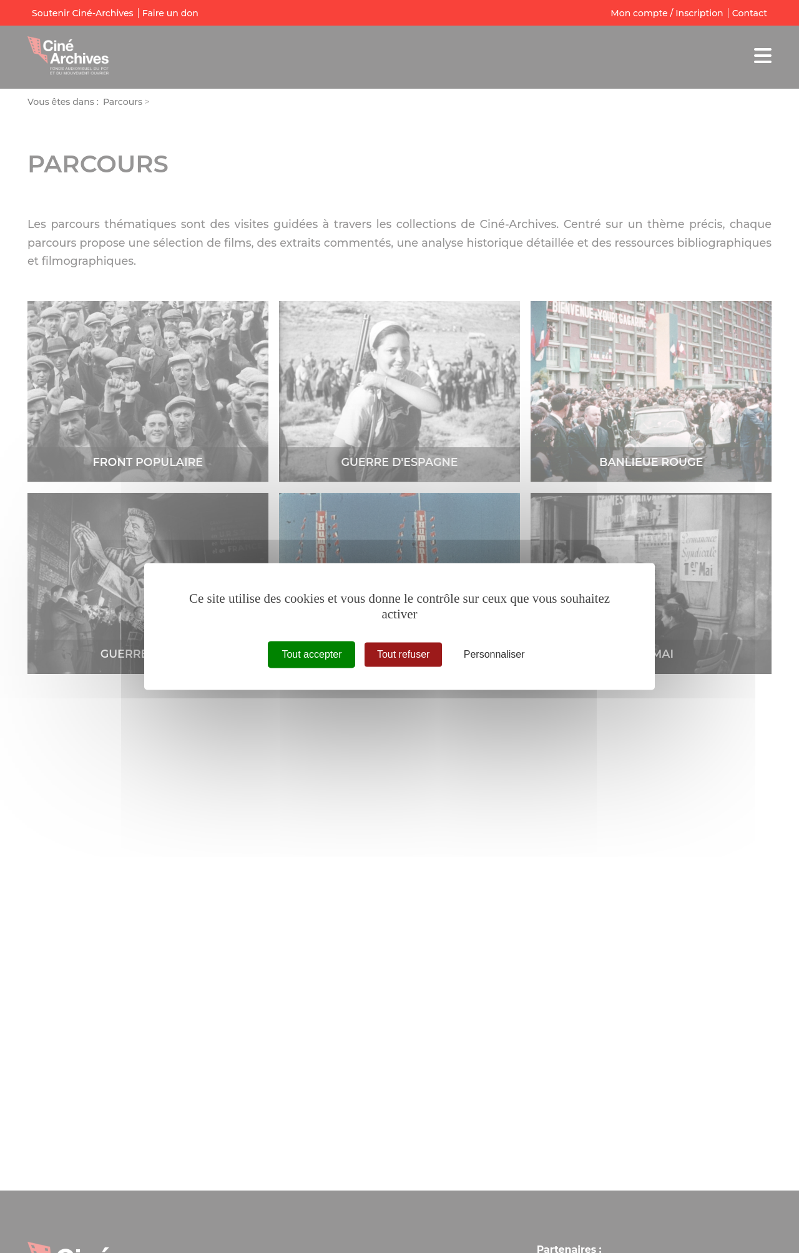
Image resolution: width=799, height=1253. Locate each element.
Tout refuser (403, 654)
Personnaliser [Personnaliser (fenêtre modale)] (494, 654)
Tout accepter (311, 654)
